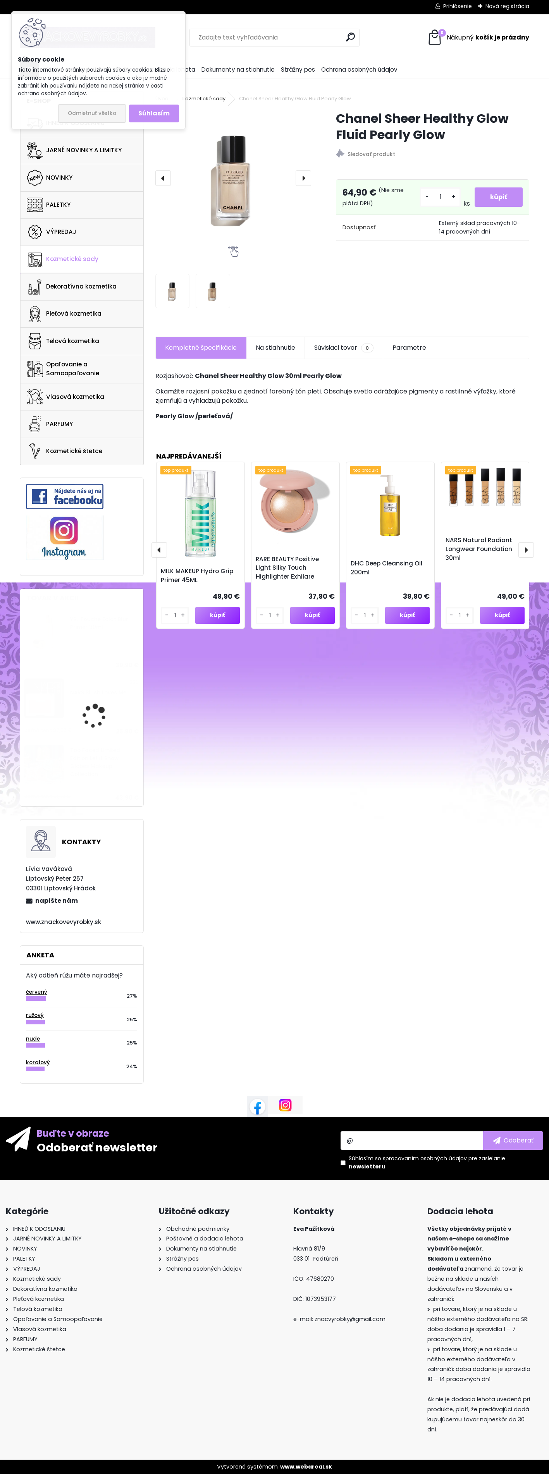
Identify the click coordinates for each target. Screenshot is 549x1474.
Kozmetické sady (62, 259)
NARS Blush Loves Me (98, 692)
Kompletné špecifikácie (201, 347)
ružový (35, 1015)
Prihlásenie (457, 6)
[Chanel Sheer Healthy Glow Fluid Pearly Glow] (233, 178)
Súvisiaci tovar (343, 347)
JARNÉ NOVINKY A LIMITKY (74, 151)
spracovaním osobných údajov (425, 1158)
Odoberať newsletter (97, 1147)
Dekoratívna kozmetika (72, 287)
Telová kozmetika (63, 341)
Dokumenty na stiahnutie (238, 69)
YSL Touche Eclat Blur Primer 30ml (99, 623)
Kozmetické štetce (64, 451)
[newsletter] (513, 1140)
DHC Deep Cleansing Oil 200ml (386, 567)
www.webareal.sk (306, 1467)
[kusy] (440, 197)
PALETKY (49, 205)
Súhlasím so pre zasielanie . (427, 1162)
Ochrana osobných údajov (359, 69)
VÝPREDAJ (51, 232)
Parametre (409, 347)
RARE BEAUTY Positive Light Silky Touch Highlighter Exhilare (287, 568)
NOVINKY (49, 178)
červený (36, 992)
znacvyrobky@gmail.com (350, 1319)
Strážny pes (298, 69)
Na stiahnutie (275, 347)
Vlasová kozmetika (65, 397)
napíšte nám (56, 900)
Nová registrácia (507, 6)
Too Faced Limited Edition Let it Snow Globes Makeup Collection (95, 762)
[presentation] (163, 178)
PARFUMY (50, 424)
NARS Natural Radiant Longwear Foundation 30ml (479, 549)
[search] (350, 37)
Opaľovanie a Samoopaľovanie (63, 368)
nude (33, 1039)
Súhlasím (154, 113)
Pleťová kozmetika (64, 314)
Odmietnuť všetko (92, 113)
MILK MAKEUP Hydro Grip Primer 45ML (197, 575)
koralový (38, 1062)
